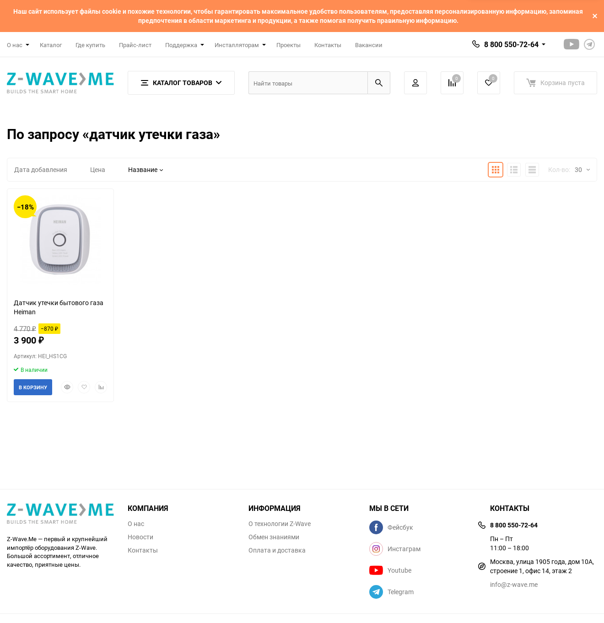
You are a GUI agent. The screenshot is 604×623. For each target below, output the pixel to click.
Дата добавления (40, 169)
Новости (140, 537)
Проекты (288, 45)
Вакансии (369, 45)
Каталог (51, 45)
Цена (97, 169)
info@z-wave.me (514, 584)
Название (145, 169)
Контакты (327, 45)
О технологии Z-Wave (279, 524)
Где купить (90, 45)
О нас (136, 524)
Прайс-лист (135, 45)
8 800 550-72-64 (511, 44)
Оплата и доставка (277, 550)
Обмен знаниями (273, 537)
